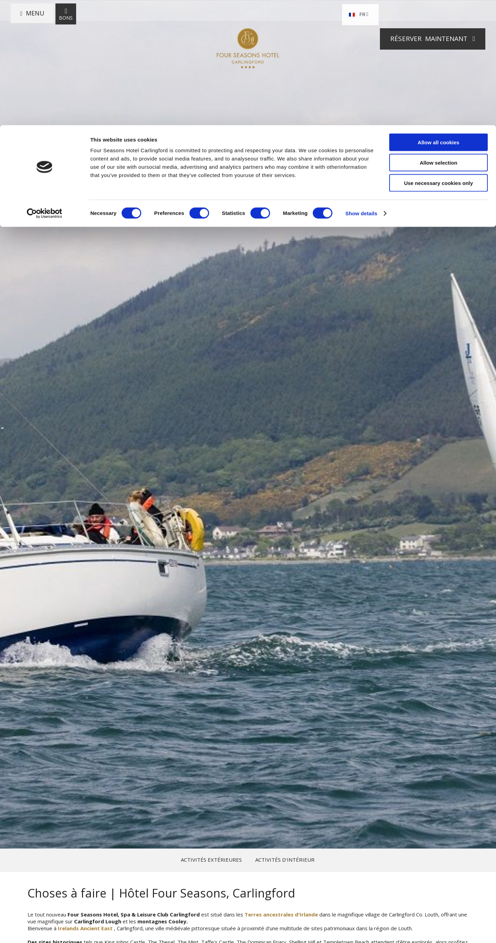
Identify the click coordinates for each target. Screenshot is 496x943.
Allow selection (438, 37)
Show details (361, 88)
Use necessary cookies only (438, 58)
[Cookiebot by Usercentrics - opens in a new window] (44, 88)
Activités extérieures (211, 860)
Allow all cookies (438, 17)
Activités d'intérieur (284, 860)
